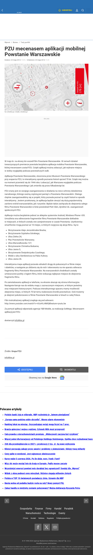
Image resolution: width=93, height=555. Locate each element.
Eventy (62, 513)
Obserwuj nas (43, 377)
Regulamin (50, 518)
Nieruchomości (33, 513)
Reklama (41, 518)
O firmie (25, 518)
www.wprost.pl (72, 549)
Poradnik (68, 508)
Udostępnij (27, 369)
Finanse (39, 508)
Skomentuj (70, 369)
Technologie (50, 513)
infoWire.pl (19, 320)
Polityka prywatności (63, 518)
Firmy (48, 508)
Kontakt (33, 518)
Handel (57, 508)
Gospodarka (26, 508)
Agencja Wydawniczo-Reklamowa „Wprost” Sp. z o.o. (52, 541)
